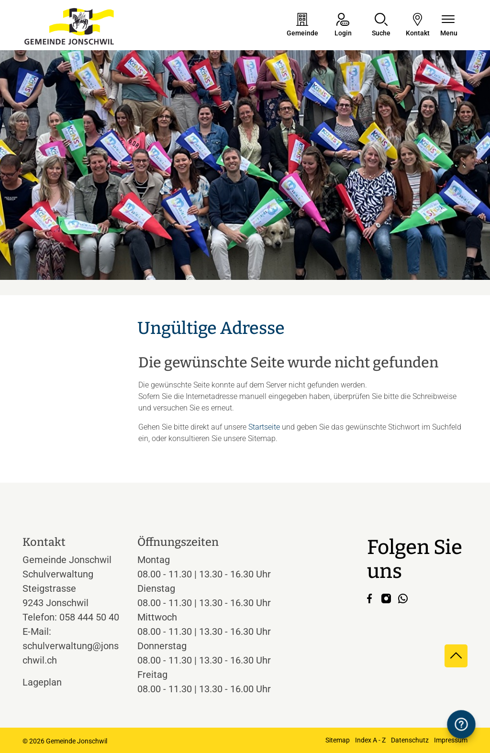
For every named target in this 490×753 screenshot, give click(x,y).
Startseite (264, 427)
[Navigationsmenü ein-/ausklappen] (449, 26)
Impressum (451, 740)
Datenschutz (410, 740)
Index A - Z (370, 740)
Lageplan (50, 682)
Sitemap (337, 740)
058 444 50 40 (89, 617)
